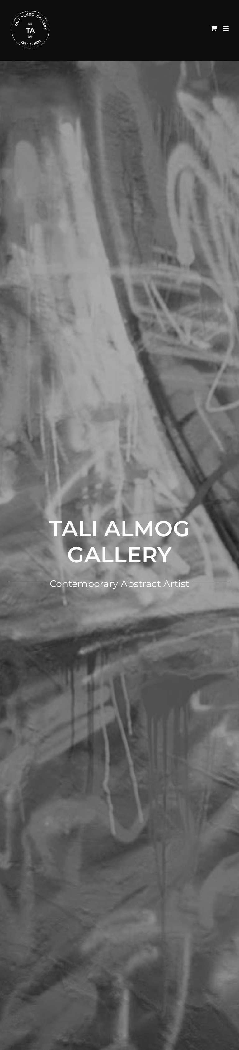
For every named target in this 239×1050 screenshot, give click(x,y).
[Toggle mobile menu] (226, 28)
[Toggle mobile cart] (214, 28)
